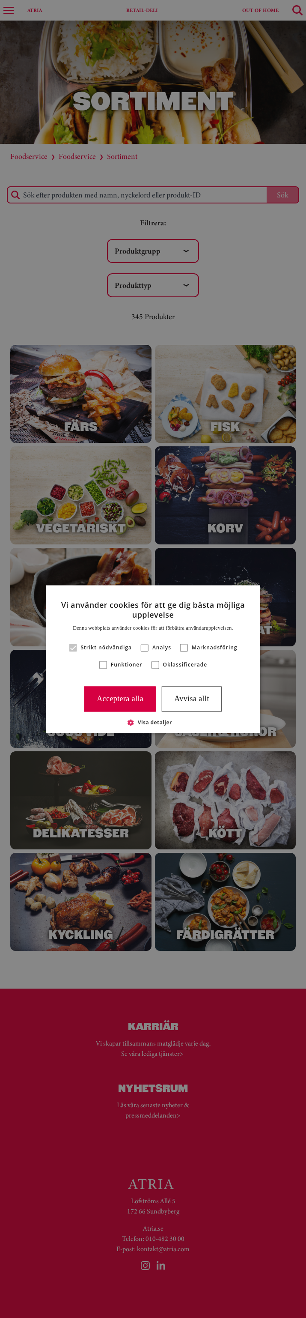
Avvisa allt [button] (191, 699)
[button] (153, 722)
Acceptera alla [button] (120, 699)
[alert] (153, 659)
